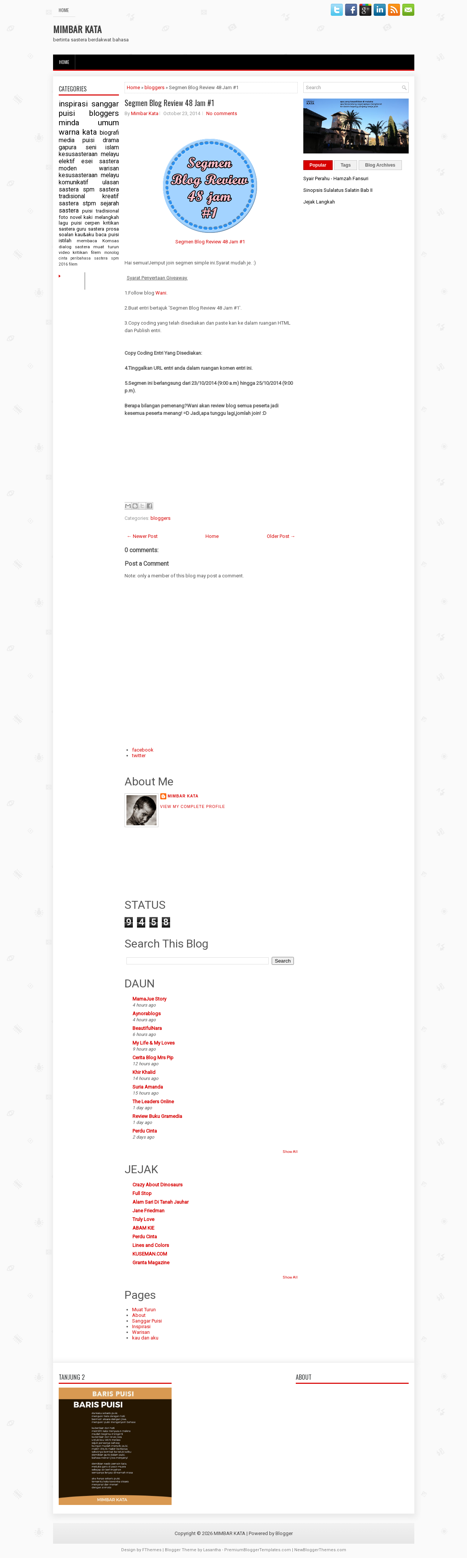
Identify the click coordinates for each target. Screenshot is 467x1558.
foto (63, 217)
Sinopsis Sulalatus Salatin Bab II (338, 190)
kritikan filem (87, 252)
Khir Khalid (143, 1072)
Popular (318, 165)
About (139, 1315)
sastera (96, 229)
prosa (112, 229)
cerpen (92, 223)
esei (87, 161)
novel (76, 217)
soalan (66, 234)
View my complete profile (192, 807)
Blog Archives (380, 165)
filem (73, 264)
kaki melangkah (101, 217)
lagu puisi (70, 223)
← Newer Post (142, 536)
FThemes (151, 1549)
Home (64, 10)
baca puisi (107, 234)
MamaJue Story (149, 999)
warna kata (78, 132)
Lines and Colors (150, 1245)
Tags (346, 165)
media (67, 140)
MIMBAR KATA (77, 29)
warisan (109, 168)
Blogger (284, 1533)
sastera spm (77, 189)
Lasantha (212, 1549)
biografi (109, 132)
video (64, 252)
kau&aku (84, 234)
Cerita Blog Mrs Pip (152, 1057)
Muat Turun (144, 1309)
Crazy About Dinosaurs (157, 1184)
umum (108, 122)
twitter (139, 755)
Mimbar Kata (144, 113)
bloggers (104, 113)
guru (81, 229)
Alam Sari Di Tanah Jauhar (160, 1202)
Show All (290, 1152)
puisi (88, 140)
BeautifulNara (147, 1028)
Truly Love (143, 1219)
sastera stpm (77, 203)
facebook (143, 750)
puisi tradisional (100, 211)
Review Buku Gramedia (157, 1116)
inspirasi (73, 103)
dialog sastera (74, 246)
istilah (65, 240)
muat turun (106, 246)
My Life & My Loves (153, 1043)
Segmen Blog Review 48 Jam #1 (169, 102)
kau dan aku (145, 1338)
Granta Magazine (150, 1262)
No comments (221, 113)
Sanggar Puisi (147, 1321)
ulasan (110, 182)
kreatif (110, 196)
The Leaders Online (153, 1101)
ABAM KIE (143, 1228)
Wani (160, 293)
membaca (87, 240)
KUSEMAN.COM (149, 1254)
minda (69, 122)
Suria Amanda (147, 1087)
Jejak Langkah (319, 202)
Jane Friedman (148, 1210)
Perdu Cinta (144, 1131)
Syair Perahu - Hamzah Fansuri (335, 178)
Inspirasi (141, 1326)
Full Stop (142, 1193)
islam (112, 147)
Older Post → (281, 536)
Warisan (141, 1332)
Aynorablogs (146, 1013)
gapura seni (77, 147)
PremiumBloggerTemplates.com (257, 1549)
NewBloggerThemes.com (320, 1549)
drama (111, 140)
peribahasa (80, 258)
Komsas (110, 240)
